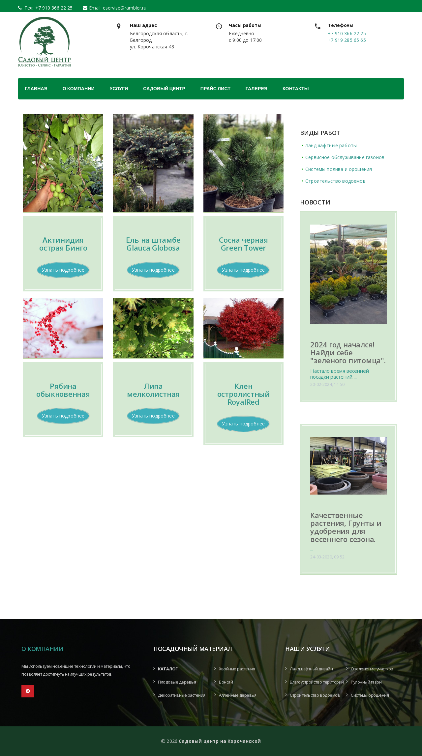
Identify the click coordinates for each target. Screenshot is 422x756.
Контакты (296, 88)
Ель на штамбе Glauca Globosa (153, 244)
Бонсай (226, 682)
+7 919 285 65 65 (347, 40)
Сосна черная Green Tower (243, 244)
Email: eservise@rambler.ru (117, 8)
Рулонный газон (366, 682)
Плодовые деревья (177, 682)
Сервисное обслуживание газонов (344, 157)
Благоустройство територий (317, 682)
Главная (36, 88)
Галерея (256, 88)
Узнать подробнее (63, 270)
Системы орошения (370, 695)
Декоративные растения (181, 695)
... (311, 549)
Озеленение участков (372, 669)
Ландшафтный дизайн (311, 669)
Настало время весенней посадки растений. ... (339, 374)
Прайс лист (215, 88)
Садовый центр (164, 88)
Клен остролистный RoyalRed (243, 394)
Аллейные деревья (237, 695)
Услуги (119, 88)
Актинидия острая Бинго (63, 244)
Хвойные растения (237, 669)
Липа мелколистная (153, 390)
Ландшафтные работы (331, 145)
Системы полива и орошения (338, 169)
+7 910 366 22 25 (52, 8)
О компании (79, 88)
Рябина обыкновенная (63, 390)
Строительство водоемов (335, 181)
